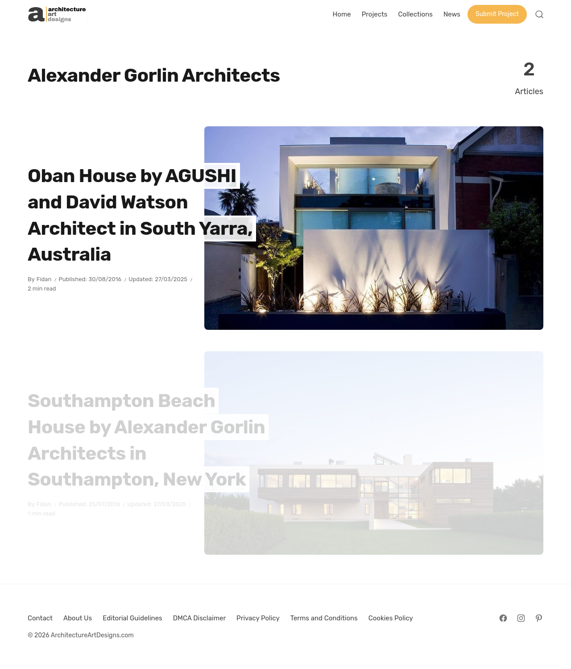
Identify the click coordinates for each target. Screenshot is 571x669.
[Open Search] (539, 14)
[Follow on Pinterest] (539, 618)
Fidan (44, 279)
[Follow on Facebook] (503, 618)
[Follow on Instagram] (521, 618)
